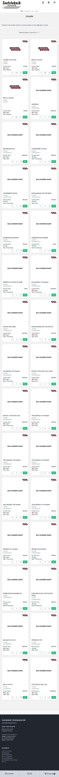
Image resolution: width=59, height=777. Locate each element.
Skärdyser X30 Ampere (39, 549)
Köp (25, 72)
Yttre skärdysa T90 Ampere (12, 504)
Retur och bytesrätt (7, 756)
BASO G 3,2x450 (37, 60)
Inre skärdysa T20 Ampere (40, 282)
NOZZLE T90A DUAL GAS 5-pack (42, 371)
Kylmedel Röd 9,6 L (9, 148)
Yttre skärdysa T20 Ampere (40, 415)
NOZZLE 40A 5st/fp (9, 326)
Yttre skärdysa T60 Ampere (40, 460)
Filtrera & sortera (29, 32)
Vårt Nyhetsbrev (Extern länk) (9, 760)
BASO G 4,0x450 (8, 98)
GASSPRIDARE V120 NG (39, 148)
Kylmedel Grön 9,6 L (9, 640)
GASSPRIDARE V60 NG (10, 193)
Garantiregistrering (7, 754)
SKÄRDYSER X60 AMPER (11, 237)
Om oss (4, 761)
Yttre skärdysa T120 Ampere (41, 504)
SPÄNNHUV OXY (37, 640)
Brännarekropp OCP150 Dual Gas (42, 326)
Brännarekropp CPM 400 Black (41, 193)
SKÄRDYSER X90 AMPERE (40, 237)
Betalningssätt (5, 753)
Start (21, 11)
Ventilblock (35, 104)
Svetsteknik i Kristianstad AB (9, 734)
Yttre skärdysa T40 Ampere (12, 460)
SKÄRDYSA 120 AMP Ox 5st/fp (13, 282)
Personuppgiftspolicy (7, 758)
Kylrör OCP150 (7, 684)
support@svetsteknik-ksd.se (9, 723)
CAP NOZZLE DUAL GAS (39, 684)
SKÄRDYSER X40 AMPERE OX (12, 593)
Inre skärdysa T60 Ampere (11, 371)
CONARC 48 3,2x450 (9, 60)
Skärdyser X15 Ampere (10, 549)
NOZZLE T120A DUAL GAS (11, 415)
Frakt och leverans (7, 751)
